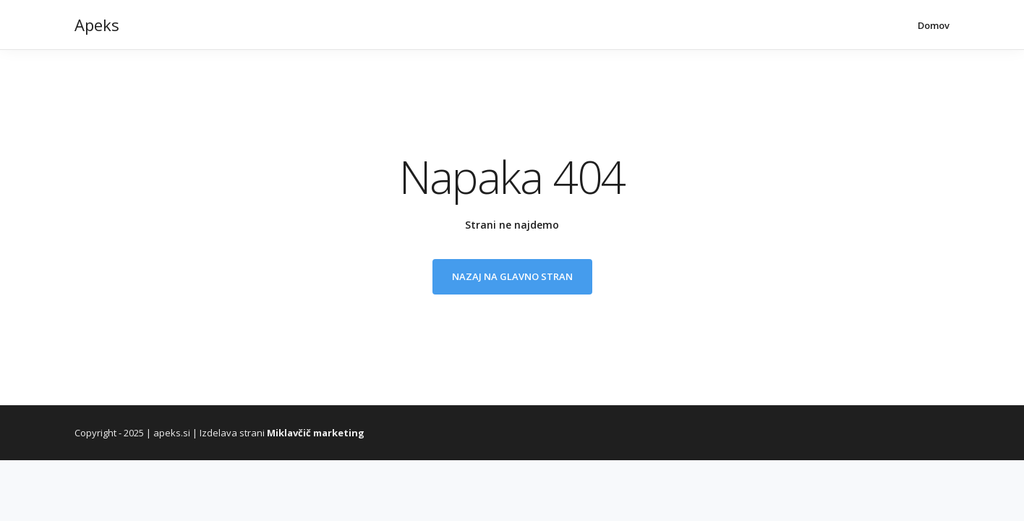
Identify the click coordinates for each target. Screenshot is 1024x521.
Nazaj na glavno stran (512, 276)
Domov (934, 25)
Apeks (96, 24)
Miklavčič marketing (315, 432)
